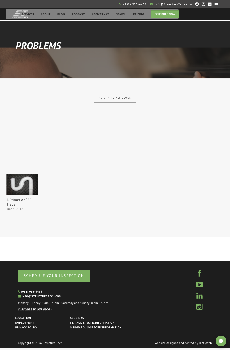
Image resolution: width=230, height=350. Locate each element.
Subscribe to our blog (35, 311)
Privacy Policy (26, 329)
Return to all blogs (115, 98)
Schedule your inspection (60, 277)
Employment (24, 324)
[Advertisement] (115, 148)
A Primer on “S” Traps (18, 203)
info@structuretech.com (39, 298)
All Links (77, 319)
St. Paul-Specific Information (92, 324)
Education (23, 319)
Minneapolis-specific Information (95, 329)
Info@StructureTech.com (171, 4)
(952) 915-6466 (132, 4)
